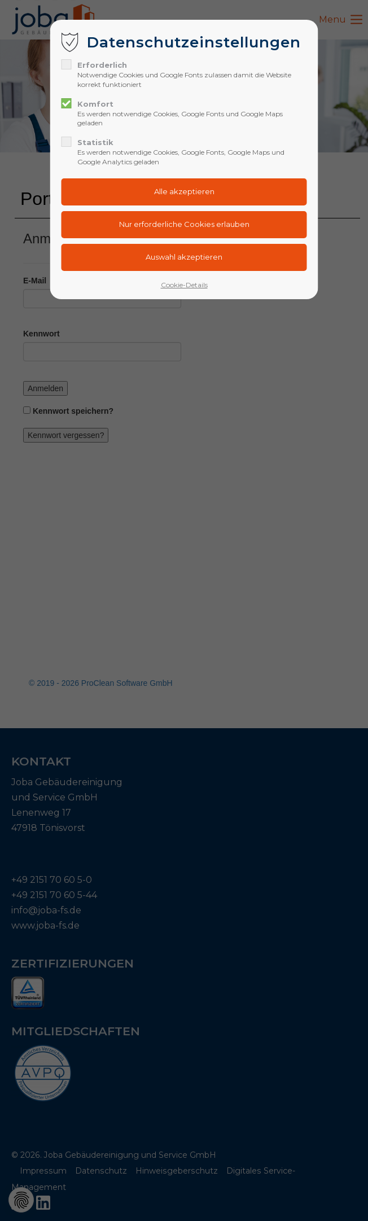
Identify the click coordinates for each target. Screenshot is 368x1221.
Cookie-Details (184, 285)
